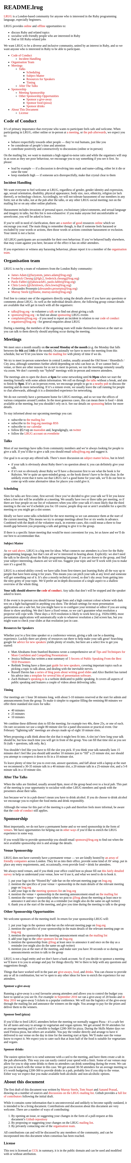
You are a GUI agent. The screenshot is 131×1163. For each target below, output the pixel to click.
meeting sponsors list (49, 891)
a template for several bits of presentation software (60, 676)
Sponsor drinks (35, 106)
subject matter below (96, 458)
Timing (30, 82)
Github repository (36, 1119)
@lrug (76, 898)
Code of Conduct (21, 55)
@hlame (35, 292)
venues (8, 830)
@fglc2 (39, 278)
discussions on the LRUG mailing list (71, 1093)
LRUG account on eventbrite (41, 434)
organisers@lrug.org (23, 321)
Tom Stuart (86, 1090)
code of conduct (109, 318)
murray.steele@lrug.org (56, 292)
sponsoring (64, 314)
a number (66, 223)
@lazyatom (35, 275)
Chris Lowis (18, 285)
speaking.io (37, 679)
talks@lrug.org (20, 311)
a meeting (73, 132)
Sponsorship (18, 89)
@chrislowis (35, 285)
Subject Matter (35, 75)
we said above (16, 551)
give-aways (65, 972)
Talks (22, 69)
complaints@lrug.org (24, 318)
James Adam (19, 275)
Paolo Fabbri (19, 281)
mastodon (39, 430)
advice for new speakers (31, 642)
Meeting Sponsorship (32, 92)
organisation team (64, 1126)
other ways (69, 830)
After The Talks (28, 85)
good (79, 223)
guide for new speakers (66, 666)
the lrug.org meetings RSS (43, 423)
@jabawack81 (37, 281)
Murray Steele (20, 292)
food (76, 972)
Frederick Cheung (22, 278)
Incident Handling (30, 58)
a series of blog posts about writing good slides (63, 672)
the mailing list (57, 354)
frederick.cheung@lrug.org (61, 278)
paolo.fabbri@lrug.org (60, 281)
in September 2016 (65, 997)
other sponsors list (47, 939)
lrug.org (107, 881)
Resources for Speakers (40, 79)
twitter (77, 430)
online (28, 26)
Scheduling (33, 72)
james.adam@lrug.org (57, 275)
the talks (91, 380)
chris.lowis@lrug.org (57, 285)
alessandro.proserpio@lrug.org (57, 288)
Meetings (17, 65)
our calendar (34, 426)
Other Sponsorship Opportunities (39, 96)
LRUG (8, 16)
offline (41, 26)
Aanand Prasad (108, 1090)
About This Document (24, 109)
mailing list (86, 1123)
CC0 (34, 1151)
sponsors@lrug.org (22, 314)
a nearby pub (100, 383)
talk (51, 311)
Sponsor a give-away (39, 99)
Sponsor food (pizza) (39, 102)
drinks (89, 972)
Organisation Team (22, 62)
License (23, 113)
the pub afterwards (95, 132)
